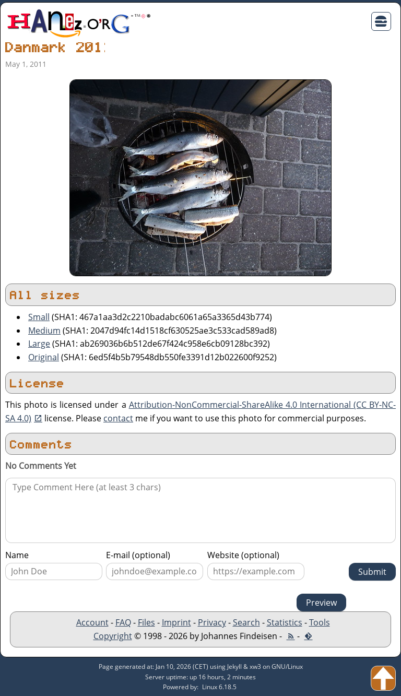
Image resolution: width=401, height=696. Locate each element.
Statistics (284, 622)
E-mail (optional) (138, 555)
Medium (44, 330)
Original (43, 357)
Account (92, 622)
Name (17, 555)
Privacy (212, 622)
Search (246, 622)
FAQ (123, 622)
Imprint (176, 622)
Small (39, 317)
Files (146, 622)
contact (118, 418)
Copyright (112, 636)
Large (39, 343)
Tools (319, 622)
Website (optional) (243, 555)
